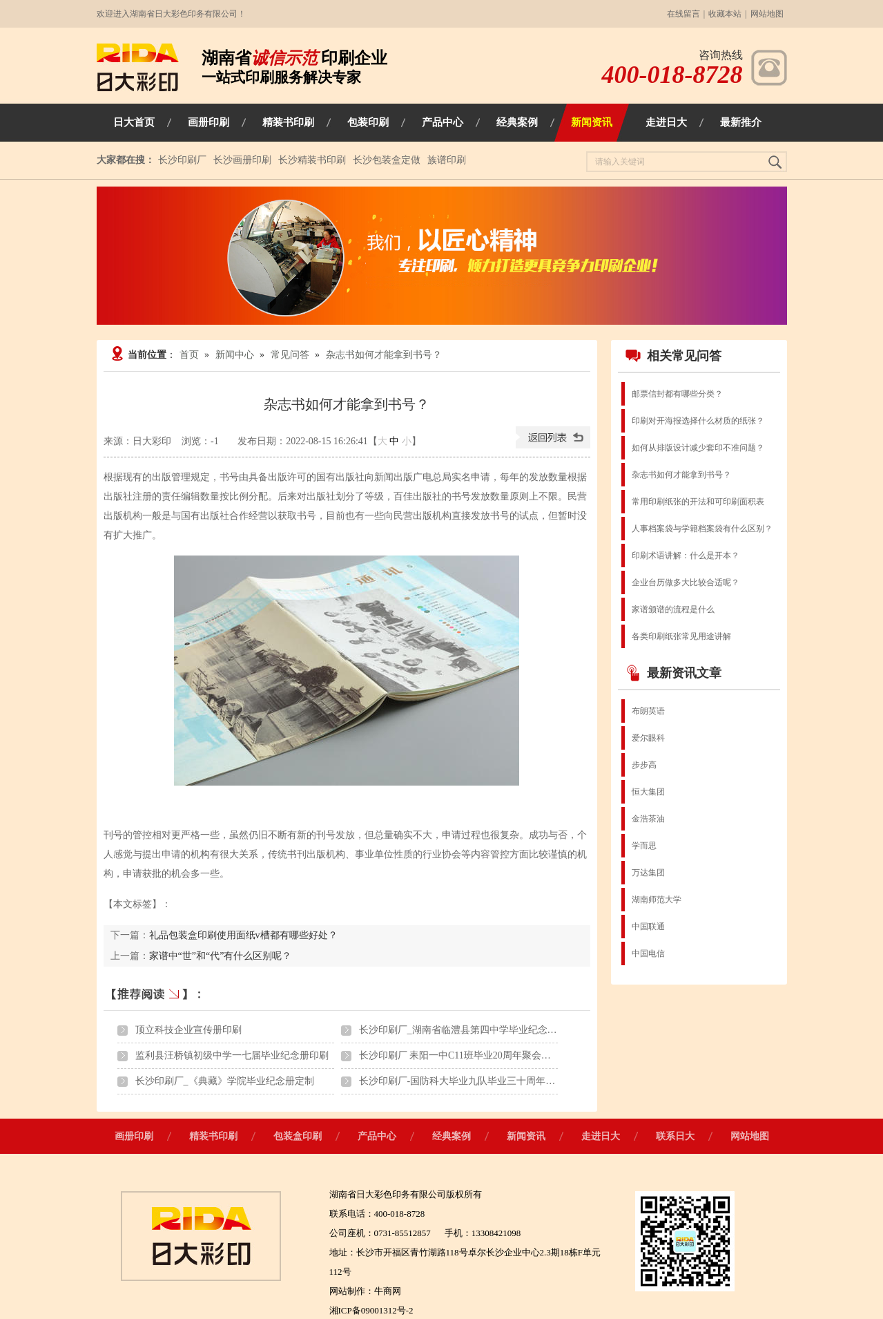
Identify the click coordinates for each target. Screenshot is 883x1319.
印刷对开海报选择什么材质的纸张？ (698, 421)
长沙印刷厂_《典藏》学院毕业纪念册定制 (224, 1081)
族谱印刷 (446, 160)
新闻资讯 (526, 1136)
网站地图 (767, 14)
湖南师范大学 (656, 899)
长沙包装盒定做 (386, 160)
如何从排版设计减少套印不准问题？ (698, 448)
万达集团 (648, 872)
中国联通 (648, 926)
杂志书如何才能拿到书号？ (384, 355)
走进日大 (600, 1136)
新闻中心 (234, 355)
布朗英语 (648, 711)
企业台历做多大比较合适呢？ (685, 582)
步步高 (644, 765)
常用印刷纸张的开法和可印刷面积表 (698, 501)
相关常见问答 (673, 356)
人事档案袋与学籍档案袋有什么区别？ (702, 528)
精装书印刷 (213, 1136)
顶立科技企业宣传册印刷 (188, 1030)
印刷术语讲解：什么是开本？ (685, 555)
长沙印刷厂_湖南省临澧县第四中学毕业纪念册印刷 (467, 1030)
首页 (189, 355)
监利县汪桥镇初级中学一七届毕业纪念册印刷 (232, 1055)
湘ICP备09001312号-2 (371, 1310)
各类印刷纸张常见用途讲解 (681, 636)
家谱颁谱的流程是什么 (673, 609)
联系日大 (675, 1136)
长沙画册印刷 (242, 160)
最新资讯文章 (673, 673)
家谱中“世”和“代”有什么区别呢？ (220, 956)
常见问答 (290, 355)
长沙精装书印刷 (312, 160)
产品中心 (377, 1136)
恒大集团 (648, 792)
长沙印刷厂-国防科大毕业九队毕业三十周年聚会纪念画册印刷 (491, 1081)
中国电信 (648, 953)
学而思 (644, 846)
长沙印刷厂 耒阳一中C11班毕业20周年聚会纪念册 (464, 1055)
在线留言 (683, 14)
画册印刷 (134, 1136)
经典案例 (451, 1136)
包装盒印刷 (297, 1136)
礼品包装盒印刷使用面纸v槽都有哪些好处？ (243, 935)
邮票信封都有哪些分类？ (677, 394)
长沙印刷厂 (182, 160)
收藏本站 (724, 14)
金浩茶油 (648, 819)
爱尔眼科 (648, 738)
